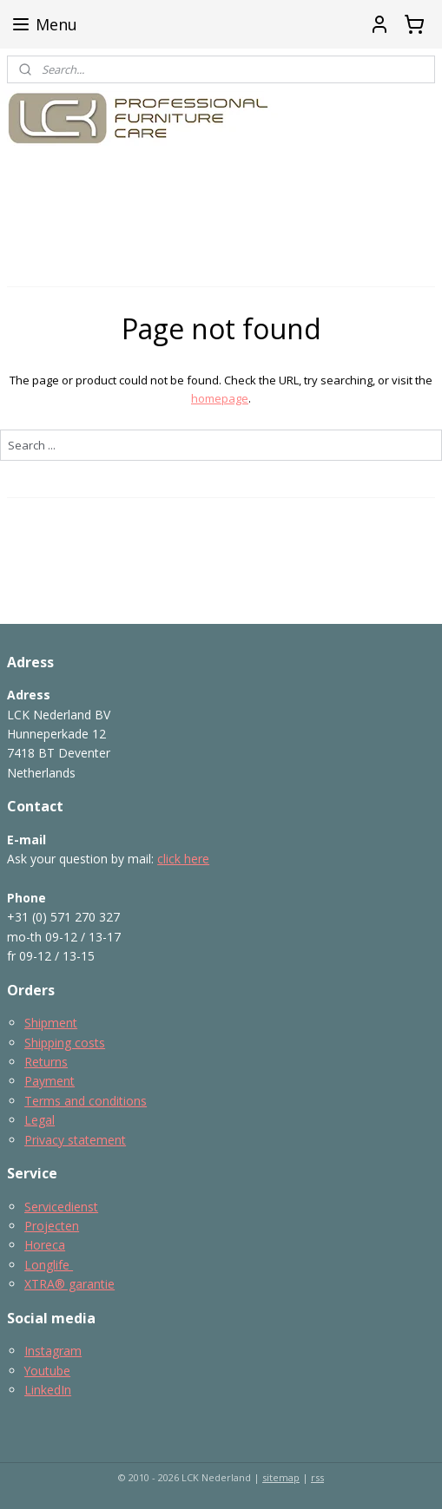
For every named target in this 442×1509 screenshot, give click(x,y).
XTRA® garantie (69, 1284)
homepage (219, 398)
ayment (53, 1081)
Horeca (44, 1245)
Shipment (50, 1022)
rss (317, 1477)
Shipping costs (64, 1042)
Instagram (53, 1350)
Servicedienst (61, 1206)
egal (43, 1120)
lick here (186, 858)
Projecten (51, 1225)
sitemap (281, 1477)
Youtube (47, 1370)
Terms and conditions (85, 1100)
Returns (46, 1061)
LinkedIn (47, 1389)
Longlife (48, 1264)
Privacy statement (75, 1140)
